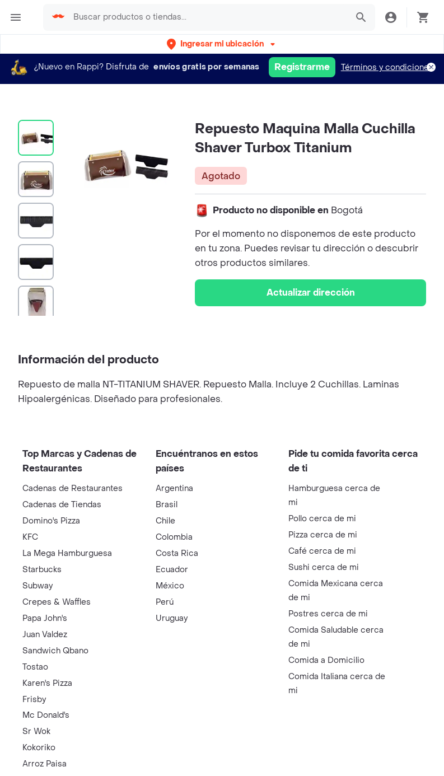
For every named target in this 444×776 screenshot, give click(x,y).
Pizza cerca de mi (322, 535)
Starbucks (42, 569)
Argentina (174, 488)
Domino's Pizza (51, 521)
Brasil (166, 504)
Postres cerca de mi (328, 614)
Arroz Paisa (44, 764)
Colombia (174, 537)
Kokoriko (38, 747)
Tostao (35, 667)
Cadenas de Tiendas (61, 504)
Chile (165, 521)
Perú (165, 602)
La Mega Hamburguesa (67, 553)
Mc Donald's (45, 715)
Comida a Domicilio (326, 660)
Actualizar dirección (311, 292)
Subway (37, 586)
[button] (222, 44)
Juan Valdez (44, 634)
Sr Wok (36, 731)
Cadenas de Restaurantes (72, 488)
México (170, 586)
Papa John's (44, 618)
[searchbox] (207, 17)
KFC (30, 537)
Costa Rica (177, 553)
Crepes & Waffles (56, 602)
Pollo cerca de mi (322, 518)
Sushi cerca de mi (323, 567)
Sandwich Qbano (55, 651)
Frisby (34, 699)
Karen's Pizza (47, 683)
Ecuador (172, 569)
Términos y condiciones (387, 67)
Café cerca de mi (322, 551)
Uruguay (172, 618)
